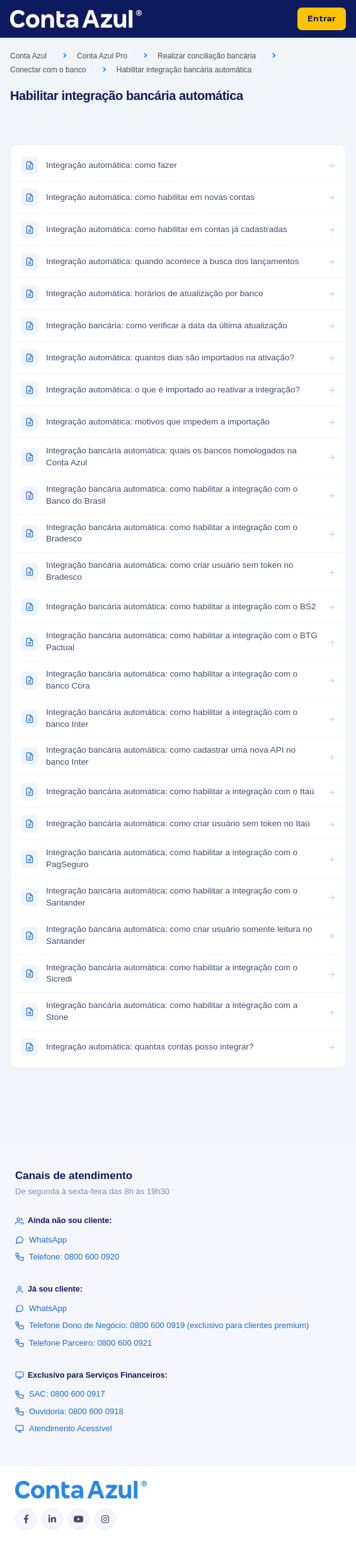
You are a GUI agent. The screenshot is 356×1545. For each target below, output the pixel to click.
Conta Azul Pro (102, 56)
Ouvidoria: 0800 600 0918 (69, 1411)
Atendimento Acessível (63, 1428)
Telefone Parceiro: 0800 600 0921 (83, 1343)
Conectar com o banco (48, 69)
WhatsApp (41, 1239)
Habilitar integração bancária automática (184, 69)
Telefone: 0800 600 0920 (67, 1256)
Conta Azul (28, 56)
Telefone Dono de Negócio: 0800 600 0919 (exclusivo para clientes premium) (162, 1325)
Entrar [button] (321, 18)
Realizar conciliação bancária (207, 56)
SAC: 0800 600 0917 (60, 1393)
